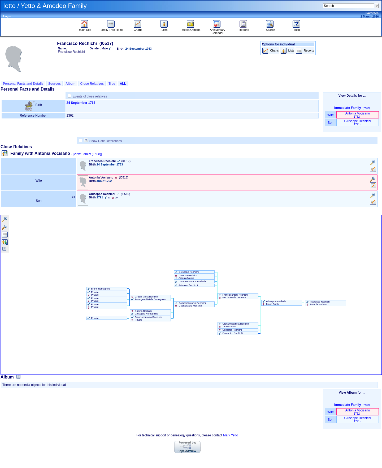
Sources (54, 84)
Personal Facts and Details (23, 84)
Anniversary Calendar (217, 30)
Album (70, 84)
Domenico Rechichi (230, 333)
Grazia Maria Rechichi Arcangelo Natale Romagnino (148, 298)
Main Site (85, 28)
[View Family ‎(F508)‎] (87, 154)
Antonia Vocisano (357, 115)
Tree (111, 84)
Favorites (372, 13)
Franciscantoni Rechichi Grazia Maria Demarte (233, 296)
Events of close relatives (90, 96)
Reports (244, 28)
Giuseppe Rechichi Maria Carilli (274, 302)
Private (92, 318)
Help (297, 28)
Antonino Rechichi (186, 285)
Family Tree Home (112, 28)
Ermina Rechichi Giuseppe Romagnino (144, 312)
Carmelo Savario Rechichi (190, 281)
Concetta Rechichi (230, 330)
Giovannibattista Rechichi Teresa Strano (233, 325)
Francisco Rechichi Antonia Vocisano (317, 303)
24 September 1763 (81, 103)
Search (270, 28)
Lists (165, 28)
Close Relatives (92, 84)
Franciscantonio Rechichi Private (146, 318)
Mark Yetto (230, 435)
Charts (138, 28)
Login (7, 16)
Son (330, 123)
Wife (331, 115)
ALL (123, 84)
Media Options (191, 28)
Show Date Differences (103, 141)
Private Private (92, 293)
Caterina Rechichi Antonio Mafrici (186, 276)
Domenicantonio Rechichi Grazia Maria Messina (190, 304)
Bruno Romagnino (98, 288)
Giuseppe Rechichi (357, 122)
